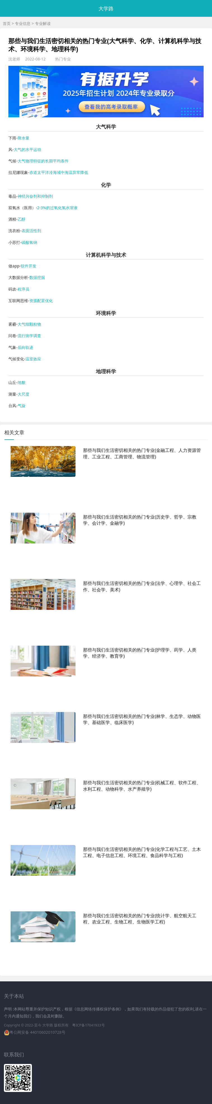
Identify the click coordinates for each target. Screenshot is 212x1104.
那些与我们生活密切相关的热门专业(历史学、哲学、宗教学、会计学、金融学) (139, 520)
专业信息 (22, 23)
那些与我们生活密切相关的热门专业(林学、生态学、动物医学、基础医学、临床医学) (142, 719)
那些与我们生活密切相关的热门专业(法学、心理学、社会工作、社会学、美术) (142, 586)
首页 (7, 23)
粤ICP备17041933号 (88, 1025)
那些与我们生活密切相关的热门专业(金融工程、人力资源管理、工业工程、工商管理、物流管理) (142, 453)
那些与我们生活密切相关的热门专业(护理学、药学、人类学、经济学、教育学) (139, 653)
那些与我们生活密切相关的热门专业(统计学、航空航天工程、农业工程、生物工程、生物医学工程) (139, 918)
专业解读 (43, 23)
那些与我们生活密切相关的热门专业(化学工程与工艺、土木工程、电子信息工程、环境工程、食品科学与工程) (142, 852)
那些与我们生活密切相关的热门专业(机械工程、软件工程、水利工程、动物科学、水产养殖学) (142, 785)
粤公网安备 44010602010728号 (37, 1032)
